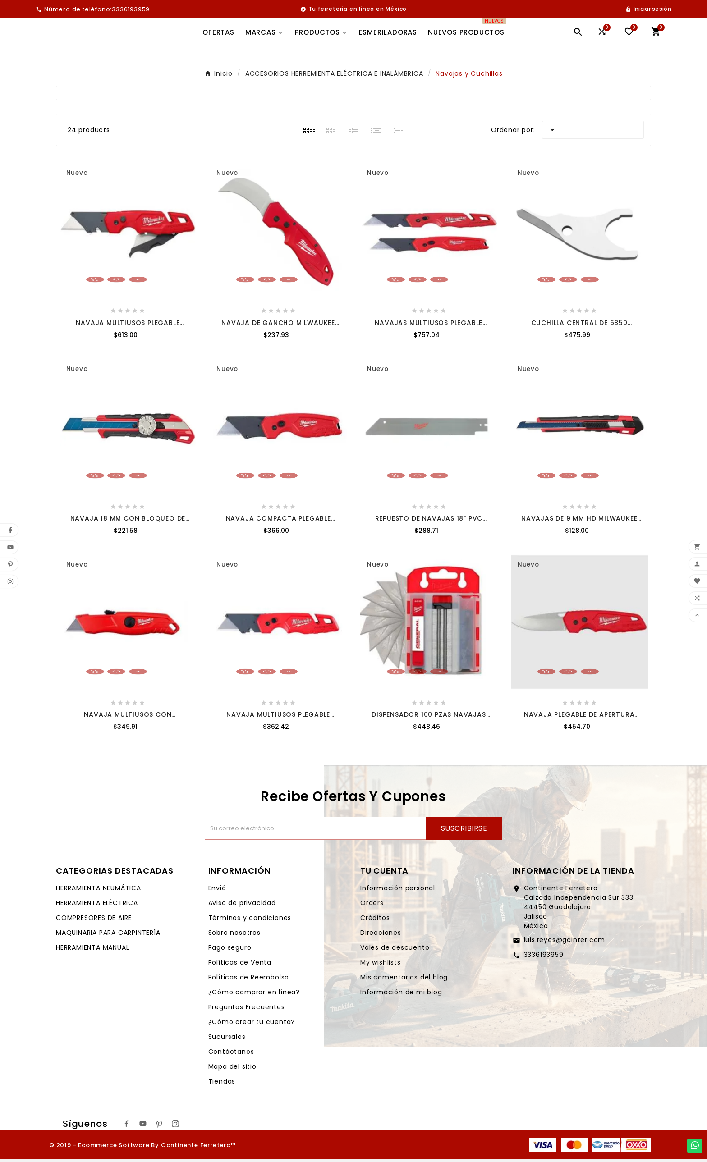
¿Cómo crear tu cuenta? (251, 1024)
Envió (217, 890)
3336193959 (544, 957)
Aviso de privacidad (242, 905)
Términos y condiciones (250, 920)
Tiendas (222, 1084)
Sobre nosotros (234, 935)
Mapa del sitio (232, 1069)
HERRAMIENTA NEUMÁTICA (98, 890)
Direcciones (380, 935)
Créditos (375, 920)
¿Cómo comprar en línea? (254, 994)
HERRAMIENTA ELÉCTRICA (97, 905)
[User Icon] (648, 9)
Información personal (397, 890)
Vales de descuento (394, 950)
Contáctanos (231, 1054)
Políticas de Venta (239, 965)
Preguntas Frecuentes (246, 1009)
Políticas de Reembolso (248, 979)
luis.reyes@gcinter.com (565, 942)
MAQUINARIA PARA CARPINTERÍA (108, 935)
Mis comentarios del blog (404, 979)
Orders (372, 905)
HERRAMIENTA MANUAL (92, 950)
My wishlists (380, 965)
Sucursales (227, 1039)
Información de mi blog (401, 994)
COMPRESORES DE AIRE (94, 920)
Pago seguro (230, 950)
